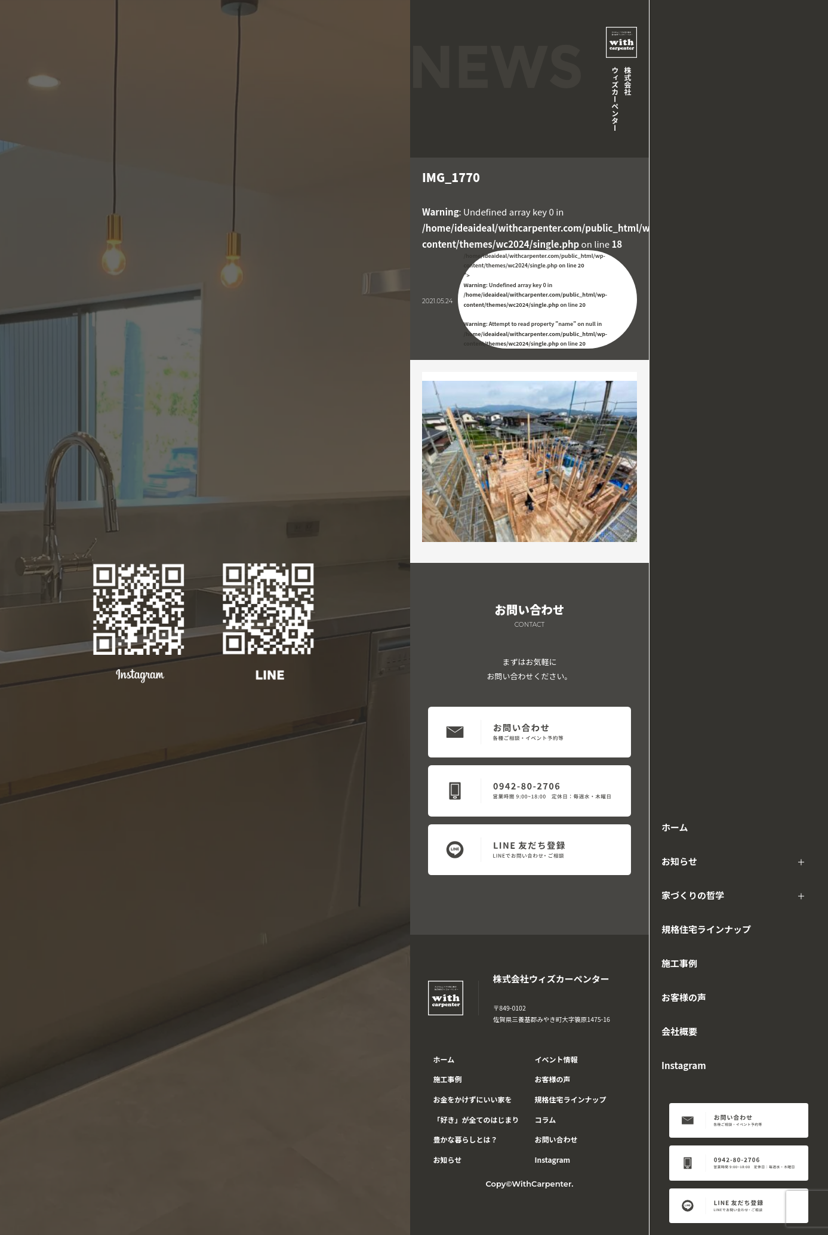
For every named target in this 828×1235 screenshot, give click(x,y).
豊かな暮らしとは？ (465, 1139)
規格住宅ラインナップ (706, 929)
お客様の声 (683, 997)
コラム (545, 1119)
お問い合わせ (556, 1139)
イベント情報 (556, 1059)
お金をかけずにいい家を (472, 1099)
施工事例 (679, 963)
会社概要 (679, 1031)
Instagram (683, 1065)
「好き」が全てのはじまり (476, 1119)
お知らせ (679, 861)
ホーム (674, 827)
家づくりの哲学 (692, 895)
